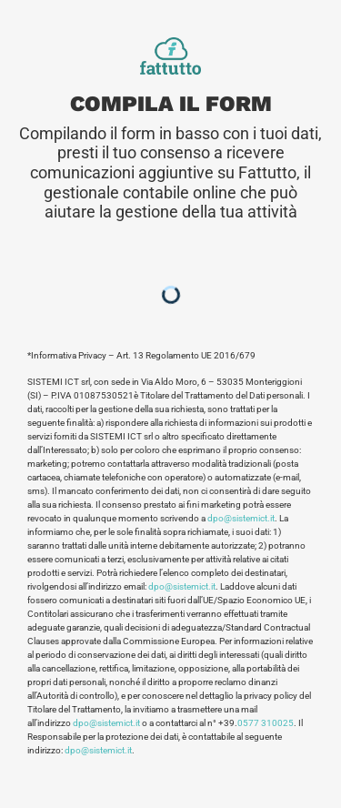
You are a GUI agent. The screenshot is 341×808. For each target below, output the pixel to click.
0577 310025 (265, 723)
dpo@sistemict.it (241, 518)
